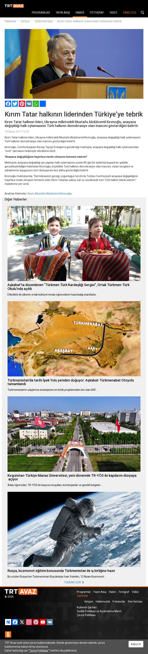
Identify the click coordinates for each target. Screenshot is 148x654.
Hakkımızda (103, 601)
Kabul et (136, 644)
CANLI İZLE (129, 12)
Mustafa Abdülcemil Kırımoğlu (53, 193)
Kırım (31, 193)
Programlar (84, 591)
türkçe (25, 21)
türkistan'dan (43, 21)
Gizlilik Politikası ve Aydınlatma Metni (99, 611)
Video (135, 591)
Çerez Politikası (86, 615)
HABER (80, 12)
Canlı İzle (82, 595)
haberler (10, 21)
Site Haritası (135, 601)
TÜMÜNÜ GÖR (74, 582)
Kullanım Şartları (87, 607)
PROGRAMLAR (41, 12)
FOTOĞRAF (97, 12)
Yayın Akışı (99, 591)
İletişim (88, 601)
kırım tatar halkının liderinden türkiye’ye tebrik (89, 21)
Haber (112, 591)
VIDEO (113, 12)
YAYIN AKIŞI (63, 12)
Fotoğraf (124, 591)
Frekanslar (119, 601)
